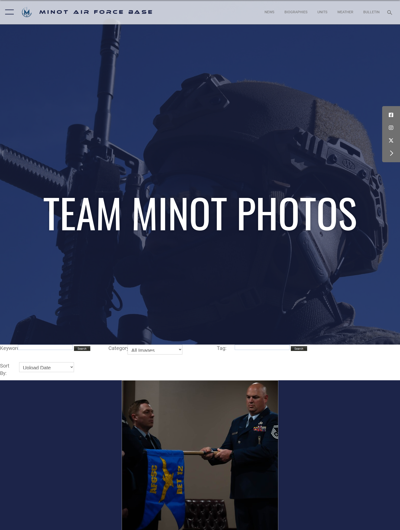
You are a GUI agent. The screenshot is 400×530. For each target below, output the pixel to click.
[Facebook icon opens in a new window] (391, 115)
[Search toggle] (390, 12)
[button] (8, 12)
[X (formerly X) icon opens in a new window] (391, 140)
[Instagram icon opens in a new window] (391, 127)
